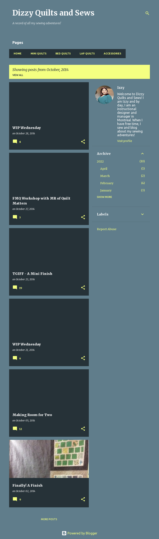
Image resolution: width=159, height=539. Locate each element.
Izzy (120, 87)
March (105, 176)
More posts (49, 519)
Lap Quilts (85, 53)
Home (16, 53)
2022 (100, 161)
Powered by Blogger (79, 533)
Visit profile (124, 141)
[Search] (147, 13)
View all (17, 75)
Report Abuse (106, 229)
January (106, 190)
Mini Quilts (37, 53)
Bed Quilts (61, 53)
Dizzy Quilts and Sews (53, 13)
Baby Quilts (137, 53)
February (106, 183)
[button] (83, 142)
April (103, 169)
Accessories (111, 53)
